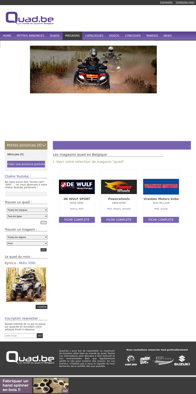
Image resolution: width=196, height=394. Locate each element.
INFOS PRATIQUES (15, 44)
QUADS (55, 35)
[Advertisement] (35, 117)
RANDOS (152, 35)
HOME (7, 35)
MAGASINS (72, 35)
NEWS (168, 35)
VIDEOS (114, 35)
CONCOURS (133, 35)
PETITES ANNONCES (30, 35)
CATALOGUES (94, 35)
